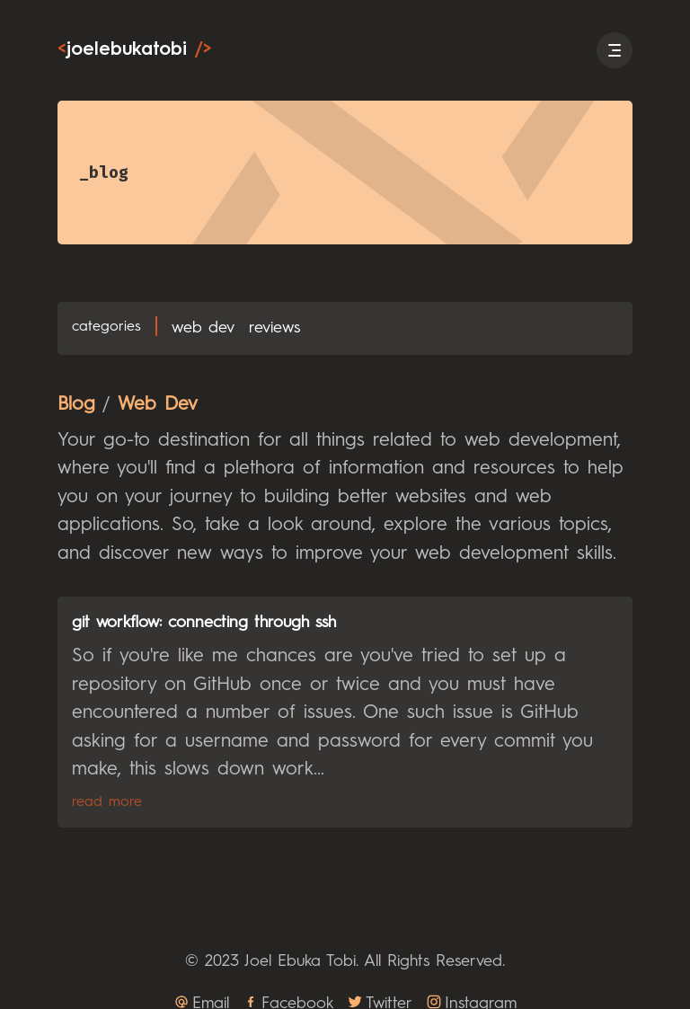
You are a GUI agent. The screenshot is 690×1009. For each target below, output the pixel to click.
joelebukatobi (134, 49)
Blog (76, 404)
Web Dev (203, 328)
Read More (107, 802)
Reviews (274, 328)
